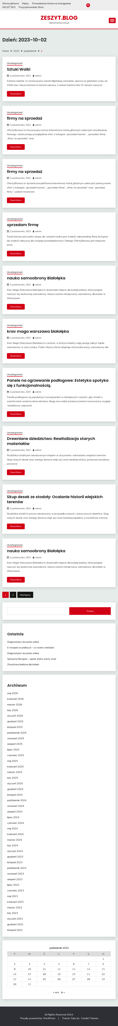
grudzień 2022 (15, 924)
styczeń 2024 (15, 850)
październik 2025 (16, 732)
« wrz (56, 992)
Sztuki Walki (19, 69)
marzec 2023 (14, 907)
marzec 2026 (14, 704)
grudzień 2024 (15, 788)
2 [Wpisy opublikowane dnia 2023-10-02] (15, 963)
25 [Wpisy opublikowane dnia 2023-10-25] (44, 979)
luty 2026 (12, 710)
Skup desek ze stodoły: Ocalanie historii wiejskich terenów (56, 499)
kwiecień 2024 (15, 833)
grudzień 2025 (15, 721)
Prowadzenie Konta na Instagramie (51, 3)
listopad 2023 (15, 862)
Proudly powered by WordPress (38, 1018)
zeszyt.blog (59, 18)
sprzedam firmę (23, 224)
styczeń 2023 (15, 918)
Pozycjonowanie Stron (31, 7)
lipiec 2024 (13, 817)
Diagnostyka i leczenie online (23, 641)
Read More (15, 93)
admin (38, 75)
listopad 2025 (15, 726)
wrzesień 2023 (15, 873)
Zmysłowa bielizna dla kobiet (23, 664)
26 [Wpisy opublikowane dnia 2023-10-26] (59, 979)
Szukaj (90, 611)
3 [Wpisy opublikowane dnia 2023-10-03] (29, 963)
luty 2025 (12, 777)
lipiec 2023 (13, 884)
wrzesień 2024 (15, 805)
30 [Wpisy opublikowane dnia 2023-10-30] (14, 984)
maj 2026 (12, 693)
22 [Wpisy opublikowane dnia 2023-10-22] (103, 973)
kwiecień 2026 (15, 698)
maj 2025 (12, 760)
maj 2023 (12, 895)
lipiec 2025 (13, 749)
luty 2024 (12, 845)
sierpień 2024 (14, 811)
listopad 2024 (15, 794)
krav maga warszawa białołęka (39, 331)
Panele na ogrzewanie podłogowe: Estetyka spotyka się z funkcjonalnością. (51, 383)
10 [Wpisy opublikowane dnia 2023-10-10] (29, 968)
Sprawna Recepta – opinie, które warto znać (31, 658)
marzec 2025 (14, 772)
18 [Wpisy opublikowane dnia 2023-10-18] (44, 973)
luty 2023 (12, 912)
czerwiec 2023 (15, 890)
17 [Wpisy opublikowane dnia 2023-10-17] (29, 973)
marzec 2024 (14, 839)
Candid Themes (89, 1018)
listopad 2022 (15, 929)
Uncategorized (14, 63)
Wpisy (25, 3)
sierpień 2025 (14, 743)
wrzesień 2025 (15, 738)
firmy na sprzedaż (25, 118)
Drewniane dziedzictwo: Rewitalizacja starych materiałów (53, 441)
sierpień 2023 (14, 879)
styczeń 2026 (15, 715)
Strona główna (10, 3)
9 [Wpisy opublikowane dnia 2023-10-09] (15, 968)
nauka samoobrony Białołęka (37, 278)
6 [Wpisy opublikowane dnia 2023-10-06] (74, 963)
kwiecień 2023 (15, 901)
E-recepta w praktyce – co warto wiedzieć (30, 647)
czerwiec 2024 (15, 822)
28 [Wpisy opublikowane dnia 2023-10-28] (88, 979)
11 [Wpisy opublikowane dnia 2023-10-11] (44, 968)
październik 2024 (16, 800)
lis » (63, 992)
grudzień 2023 (15, 856)
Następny (25, 594)
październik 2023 (16, 867)
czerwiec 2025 (15, 755)
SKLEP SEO (9, 7)
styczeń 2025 (15, 783)
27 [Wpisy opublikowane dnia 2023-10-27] (73, 979)
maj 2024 (12, 828)
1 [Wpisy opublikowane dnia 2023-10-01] (103, 958)
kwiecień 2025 (15, 766)
